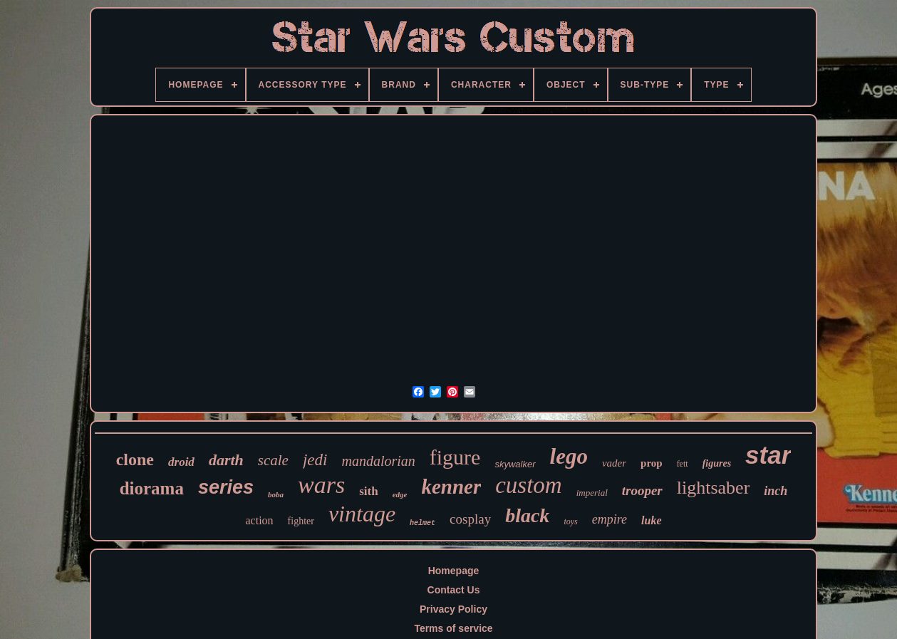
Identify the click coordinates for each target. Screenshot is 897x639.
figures (716, 463)
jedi (315, 460)
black (527, 515)
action (259, 520)
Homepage (453, 570)
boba (276, 494)
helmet (422, 523)
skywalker (514, 464)
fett (682, 464)
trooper (642, 490)
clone (135, 459)
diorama (152, 488)
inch (775, 491)
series (226, 487)
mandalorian (378, 461)
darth (226, 460)
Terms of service (453, 628)
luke (651, 520)
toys (570, 521)
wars (321, 485)
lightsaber (713, 487)
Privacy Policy (453, 609)
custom (528, 485)
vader (614, 463)
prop (652, 463)
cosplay (470, 518)
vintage (361, 513)
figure (455, 457)
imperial (592, 492)
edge (400, 494)
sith (368, 491)
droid (181, 462)
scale (273, 460)
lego (569, 456)
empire (609, 519)
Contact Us (453, 590)
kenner (451, 486)
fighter (301, 521)
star (768, 455)
